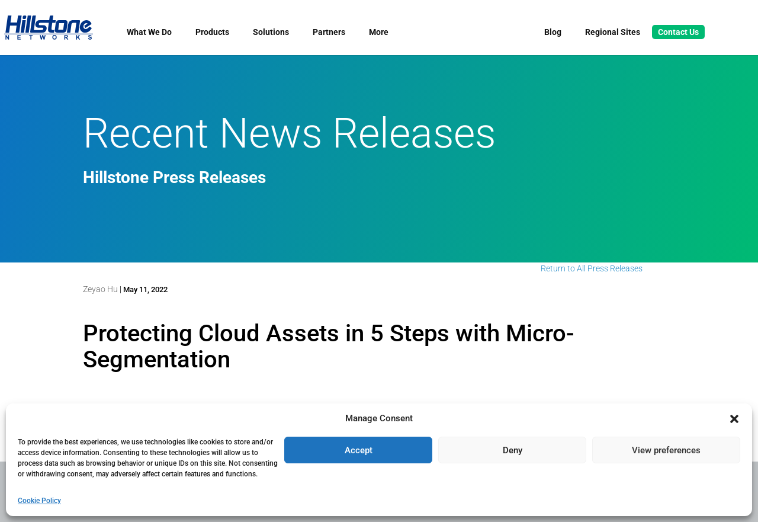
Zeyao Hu (100, 289)
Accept (358, 450)
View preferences (666, 450)
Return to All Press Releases (592, 268)
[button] (734, 419)
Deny (512, 450)
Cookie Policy (39, 501)
